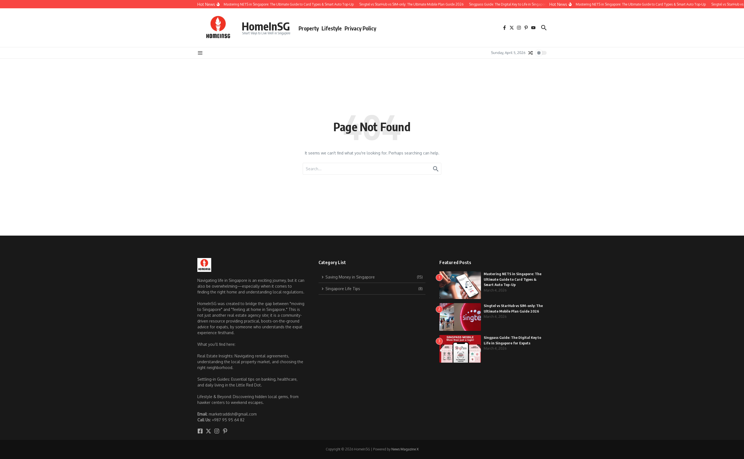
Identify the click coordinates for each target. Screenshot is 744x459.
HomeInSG (266, 26)
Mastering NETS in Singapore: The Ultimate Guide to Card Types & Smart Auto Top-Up (512, 279)
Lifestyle (332, 28)
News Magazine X (405, 449)
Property (309, 28)
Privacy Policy (360, 28)
